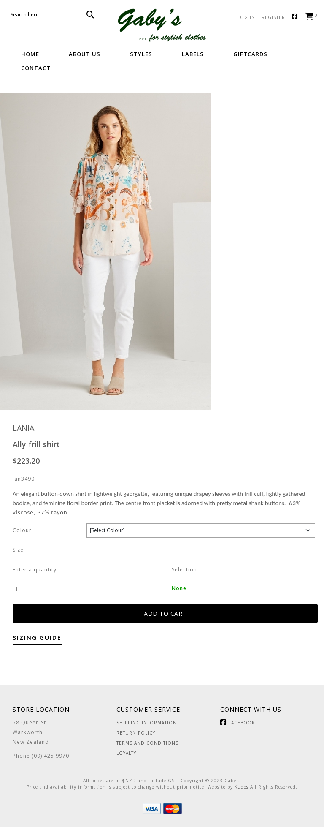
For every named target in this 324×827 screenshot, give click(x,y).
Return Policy (135, 733)
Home (30, 54)
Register (273, 17)
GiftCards (250, 54)
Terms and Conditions (147, 743)
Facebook (296, 17)
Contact (36, 68)
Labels (193, 54)
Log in (246, 17)
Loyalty (126, 753)
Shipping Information (146, 723)
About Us (84, 54)
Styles (141, 54)
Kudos (241, 787)
